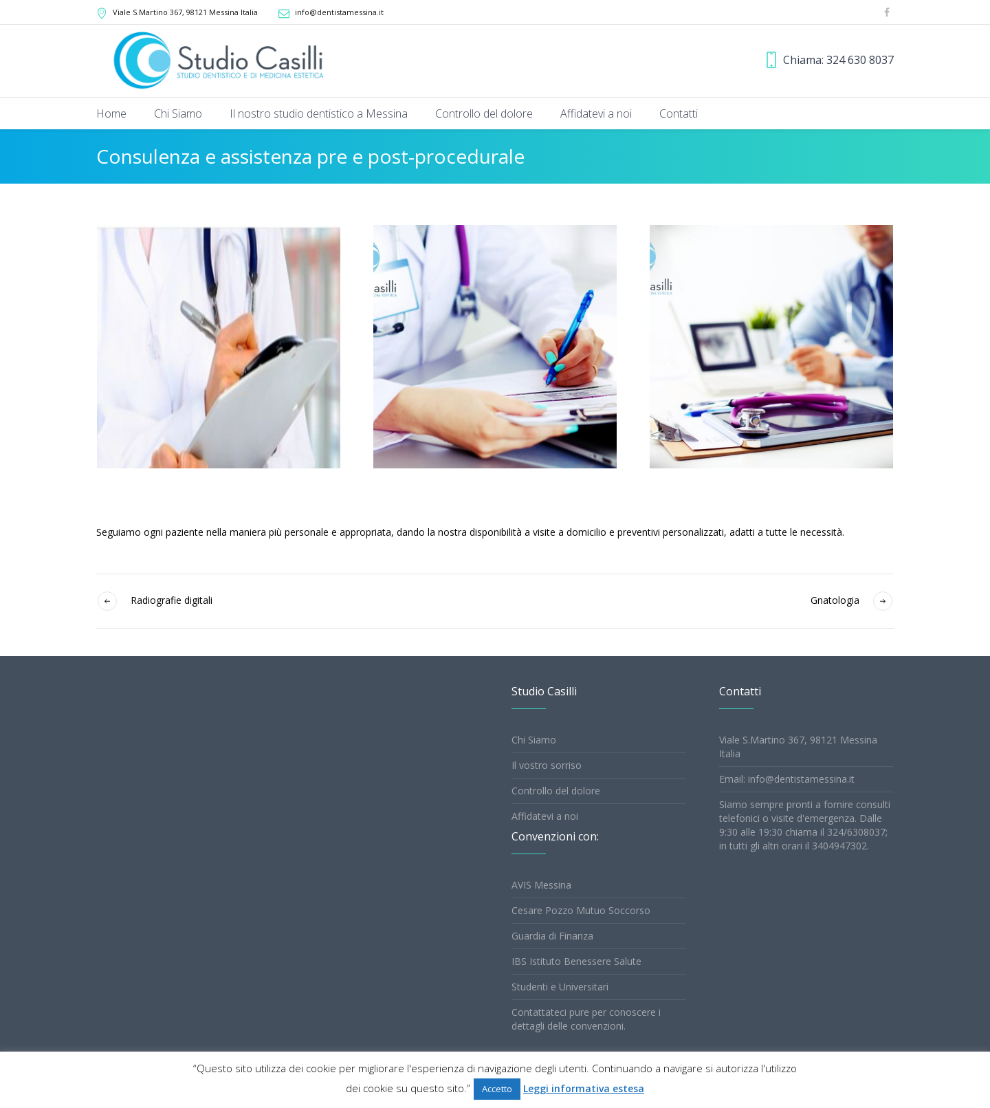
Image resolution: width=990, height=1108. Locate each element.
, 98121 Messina (185, 12)
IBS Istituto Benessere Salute (576, 961)
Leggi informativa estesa (583, 1088)
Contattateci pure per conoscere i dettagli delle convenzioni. (586, 1019)
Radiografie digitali (171, 600)
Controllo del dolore (556, 790)
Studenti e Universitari (560, 986)
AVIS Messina (541, 884)
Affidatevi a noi (545, 816)
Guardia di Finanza (552, 935)
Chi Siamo (534, 739)
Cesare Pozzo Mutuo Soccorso (581, 910)
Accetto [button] (497, 1089)
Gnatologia (835, 600)
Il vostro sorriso (547, 765)
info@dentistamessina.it (339, 12)
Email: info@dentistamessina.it (787, 778)
